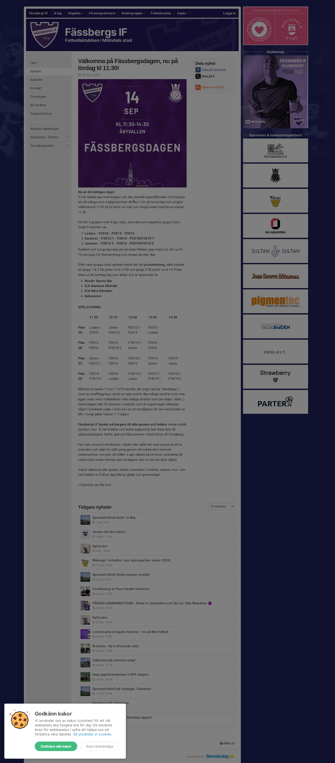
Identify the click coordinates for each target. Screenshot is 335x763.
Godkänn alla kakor (56, 746)
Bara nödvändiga (99, 746)
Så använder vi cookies (92, 734)
